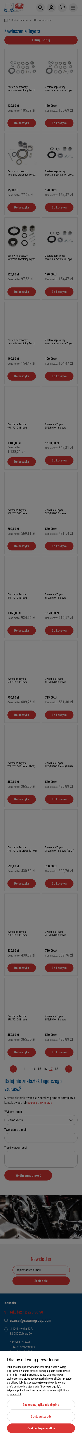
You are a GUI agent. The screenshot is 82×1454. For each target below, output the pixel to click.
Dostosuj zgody (41, 1416)
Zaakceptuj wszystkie (41, 1428)
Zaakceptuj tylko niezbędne (41, 1404)
